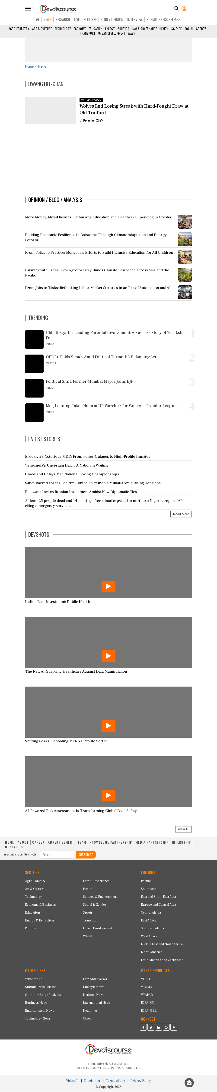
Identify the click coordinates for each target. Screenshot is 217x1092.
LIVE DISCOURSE (85, 19)
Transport (88, 33)
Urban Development (111, 33)
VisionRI (72, 1081)
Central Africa (151, 913)
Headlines (90, 1011)
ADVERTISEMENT (61, 842)
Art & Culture (42, 28)
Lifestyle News (93, 988)
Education (96, 28)
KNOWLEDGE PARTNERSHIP (111, 842)
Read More (181, 515)
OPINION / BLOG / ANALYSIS (55, 200)
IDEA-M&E (148, 1011)
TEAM (82, 842)
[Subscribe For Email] (58, 855)
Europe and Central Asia (158, 905)
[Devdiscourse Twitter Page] (151, 1028)
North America (151, 953)
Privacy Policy (141, 1081)
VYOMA (146, 988)
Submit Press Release (40, 988)
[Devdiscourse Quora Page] (166, 1028)
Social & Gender (94, 905)
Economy (80, 28)
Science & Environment (100, 897)
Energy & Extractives (40, 921)
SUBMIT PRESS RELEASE (163, 19)
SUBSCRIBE (85, 854)
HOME (9, 842)
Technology (62, 28)
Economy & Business (40, 905)
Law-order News (95, 980)
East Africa (148, 921)
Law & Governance (144, 28)
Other (87, 1019)
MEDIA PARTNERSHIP (152, 842)
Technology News (38, 1019)
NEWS (47, 19)
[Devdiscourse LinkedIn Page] (158, 1028)
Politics (123, 28)
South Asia (148, 889)
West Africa (149, 937)
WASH (131, 33)
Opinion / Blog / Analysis (43, 995)
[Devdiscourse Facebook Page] (143, 1028)
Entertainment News (39, 1011)
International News (97, 1003)
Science (176, 28)
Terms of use (115, 1081)
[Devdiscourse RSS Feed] (174, 1028)
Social (189, 28)
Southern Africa (152, 929)
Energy (110, 28)
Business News (36, 1003)
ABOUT (23, 842)
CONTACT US (15, 847)
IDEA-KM (147, 1003)
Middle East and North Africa (162, 945)
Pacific (146, 881)
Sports (201, 28)
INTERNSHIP (181, 842)
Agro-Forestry (19, 28)
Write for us (33, 980)
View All (183, 830)
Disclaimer (92, 1081)
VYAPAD (147, 995)
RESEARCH (62, 19)
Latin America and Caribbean (162, 960)
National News (93, 995)
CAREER (38, 842)
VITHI (145, 980)
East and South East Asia (158, 897)
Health (164, 28)
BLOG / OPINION (112, 19)
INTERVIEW (135, 19)
